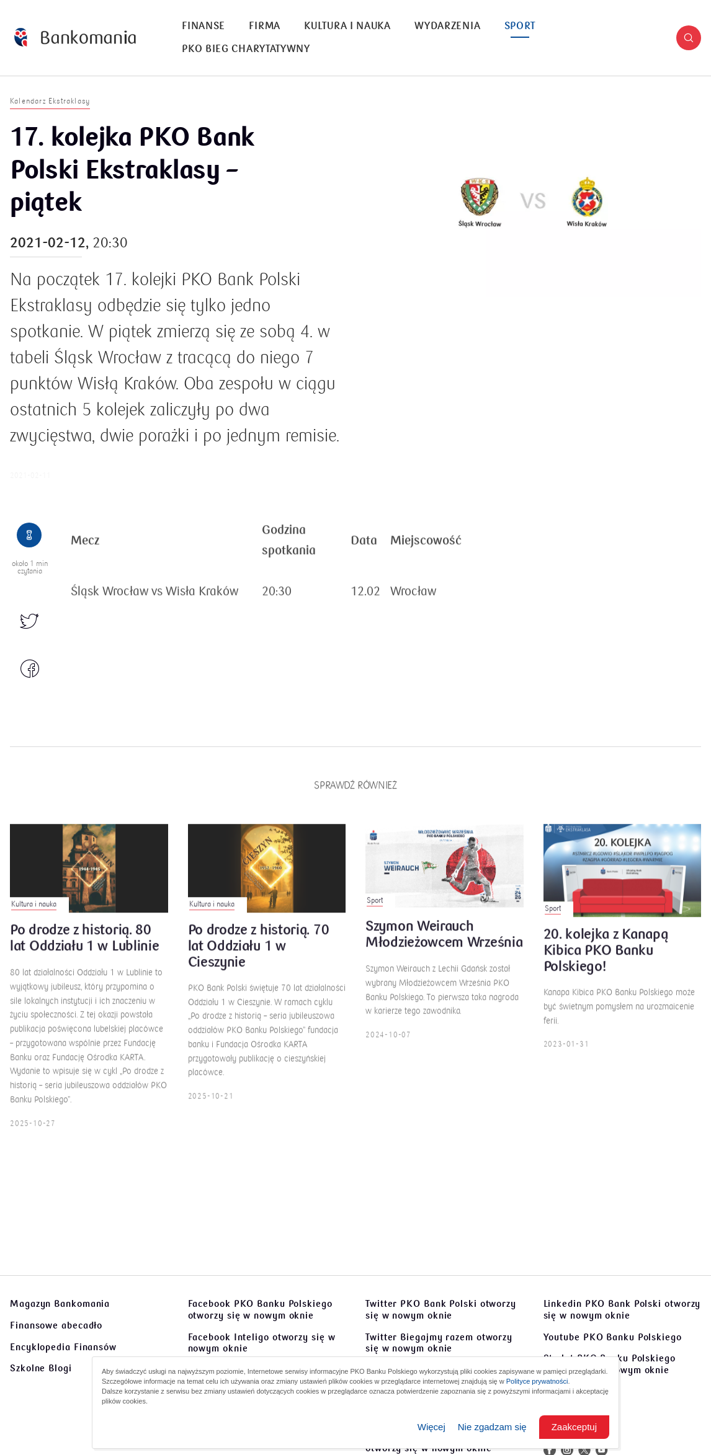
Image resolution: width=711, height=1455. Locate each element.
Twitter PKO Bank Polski (440, 1309)
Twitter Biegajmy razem (438, 1343)
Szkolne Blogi (41, 1368)
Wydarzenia (447, 26)
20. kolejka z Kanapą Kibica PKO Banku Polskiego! (606, 958)
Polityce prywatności (537, 1381)
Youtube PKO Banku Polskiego (612, 1337)
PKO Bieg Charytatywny (246, 49)
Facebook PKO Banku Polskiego (260, 1309)
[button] (688, 37)
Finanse (203, 26)
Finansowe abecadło (56, 1325)
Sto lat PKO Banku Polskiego (609, 1364)
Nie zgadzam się (492, 1427)
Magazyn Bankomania (60, 1303)
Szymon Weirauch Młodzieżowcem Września (443, 942)
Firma (264, 26)
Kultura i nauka (347, 26)
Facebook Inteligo (262, 1343)
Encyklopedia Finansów (63, 1347)
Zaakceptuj (574, 1427)
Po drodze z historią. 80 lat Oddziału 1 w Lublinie (84, 946)
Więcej (431, 1427)
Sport (520, 26)
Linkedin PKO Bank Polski (622, 1309)
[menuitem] (203, 26)
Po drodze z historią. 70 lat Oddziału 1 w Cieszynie (258, 954)
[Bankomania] (75, 37)
